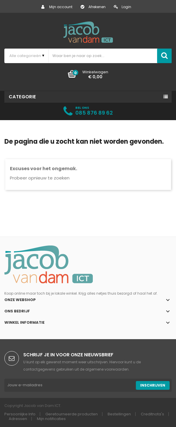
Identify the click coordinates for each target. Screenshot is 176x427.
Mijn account (56, 7)
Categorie (22, 96)
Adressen (18, 419)
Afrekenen (93, 7)
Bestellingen (119, 414)
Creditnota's (152, 414)
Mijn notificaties (51, 419)
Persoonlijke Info (19, 414)
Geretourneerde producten (71, 414)
